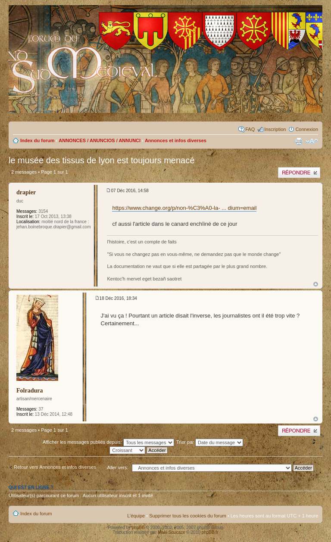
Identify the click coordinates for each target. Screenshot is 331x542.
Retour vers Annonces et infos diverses (55, 467)
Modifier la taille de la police (312, 141)
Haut (315, 284)
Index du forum (37, 140)
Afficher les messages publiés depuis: (108, 442)
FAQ (250, 129)
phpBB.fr (210, 532)
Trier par (209, 442)
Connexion (306, 129)
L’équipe (136, 515)
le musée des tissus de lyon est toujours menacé (101, 160)
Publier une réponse (299, 172)
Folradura (29, 390)
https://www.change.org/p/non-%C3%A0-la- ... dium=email (184, 208)
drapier (26, 192)
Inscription (275, 129)
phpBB (138, 527)
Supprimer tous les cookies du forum (187, 515)
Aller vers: (117, 467)
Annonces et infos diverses (175, 140)
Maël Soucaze (171, 532)
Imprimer (298, 141)
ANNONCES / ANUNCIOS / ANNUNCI (100, 140)
